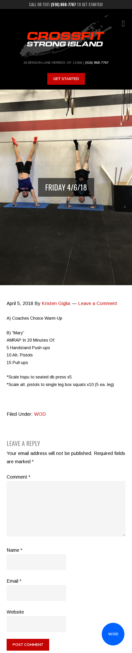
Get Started (66, 78)
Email (14, 581)
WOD (113, 634)
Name (14, 550)
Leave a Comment (97, 303)
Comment (18, 476)
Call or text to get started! (66, 4)
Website (15, 612)
